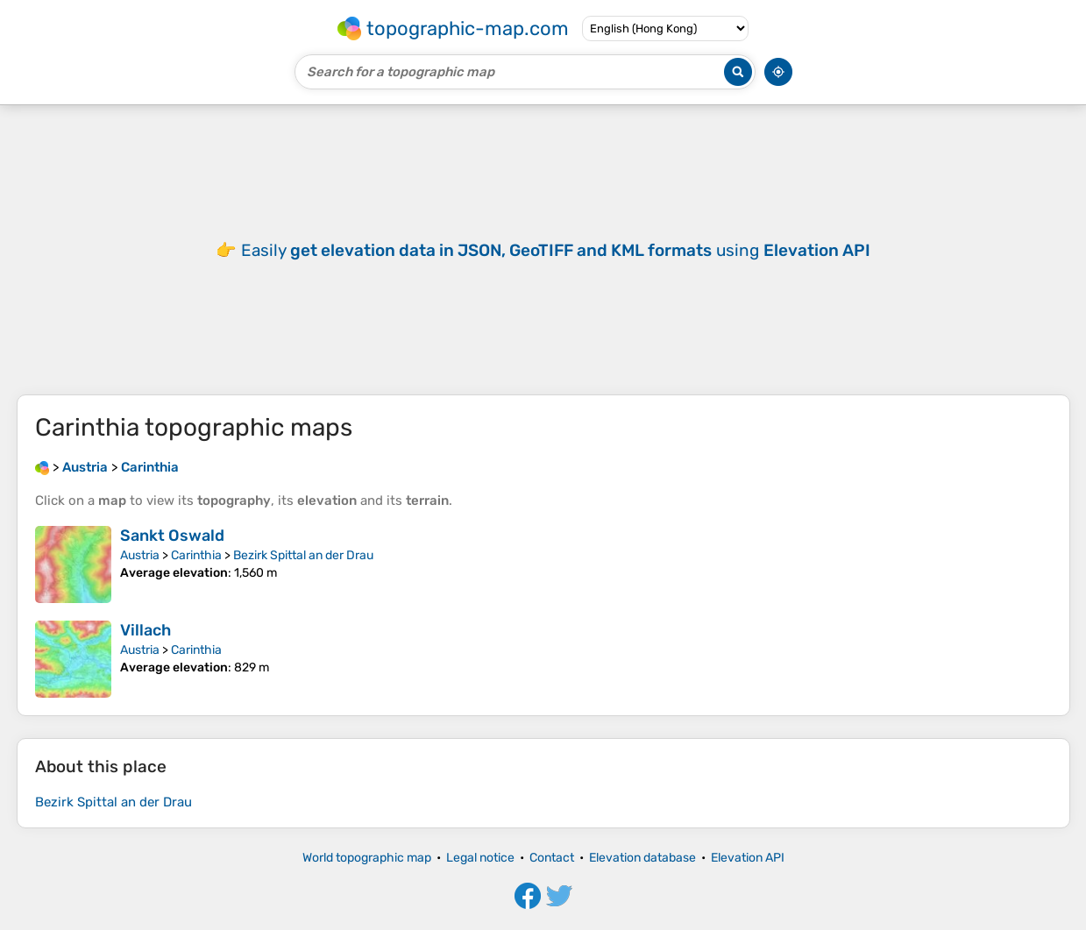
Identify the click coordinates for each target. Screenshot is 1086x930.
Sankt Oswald (172, 535)
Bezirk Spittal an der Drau (303, 555)
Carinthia (196, 555)
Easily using (555, 250)
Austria (140, 555)
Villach (145, 630)
